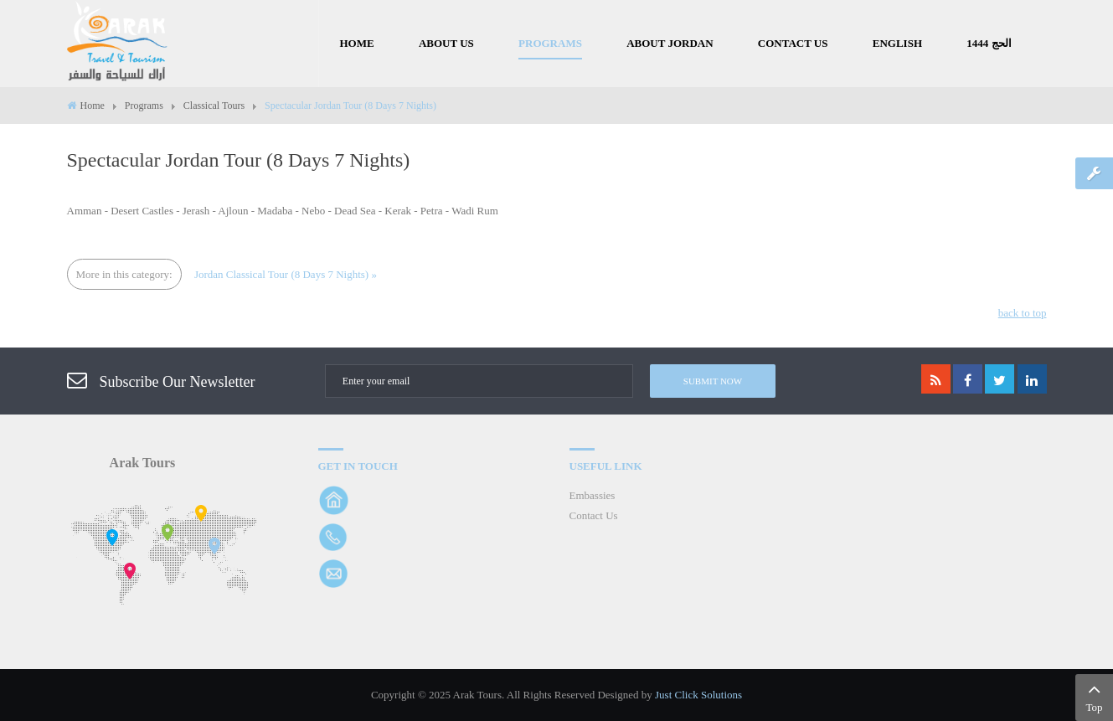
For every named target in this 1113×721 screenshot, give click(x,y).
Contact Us (593, 515)
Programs (144, 105)
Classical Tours (214, 105)
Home (92, 105)
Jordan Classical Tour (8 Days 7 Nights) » (285, 274)
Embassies (592, 495)
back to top (1022, 312)
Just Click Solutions (698, 694)
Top (1094, 695)
